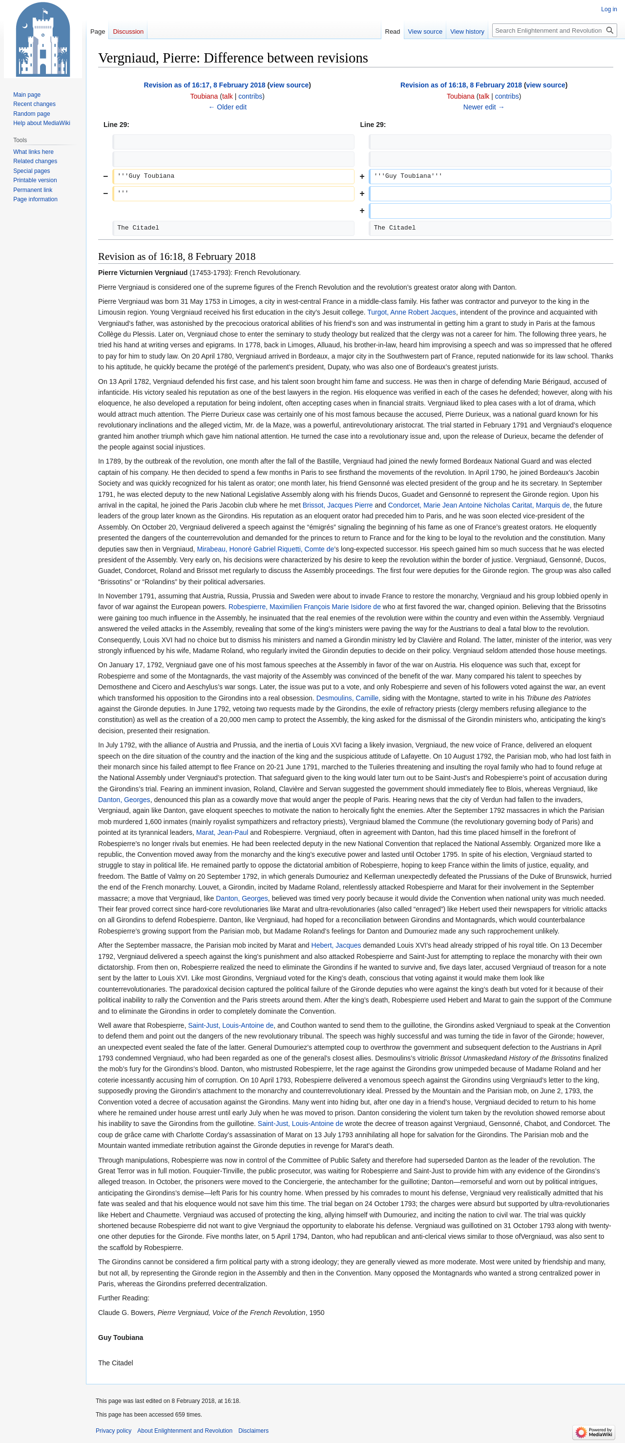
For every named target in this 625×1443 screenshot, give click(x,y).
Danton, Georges (124, 800)
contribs (250, 96)
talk (227, 96)
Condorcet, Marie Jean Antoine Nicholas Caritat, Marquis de (479, 505)
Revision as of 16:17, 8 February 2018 (205, 85)
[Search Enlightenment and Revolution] (554, 30)
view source (289, 85)
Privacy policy (113, 1430)
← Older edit (227, 107)
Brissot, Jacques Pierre (338, 505)
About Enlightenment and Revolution (184, 1430)
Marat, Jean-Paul (222, 832)
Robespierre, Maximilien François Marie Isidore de (305, 607)
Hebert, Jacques (336, 945)
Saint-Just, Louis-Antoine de (230, 1025)
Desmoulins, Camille (347, 698)
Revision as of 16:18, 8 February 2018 (461, 85)
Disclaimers (253, 1430)
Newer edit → (484, 107)
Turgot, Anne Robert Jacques (411, 312)
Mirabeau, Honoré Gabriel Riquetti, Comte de (265, 549)
